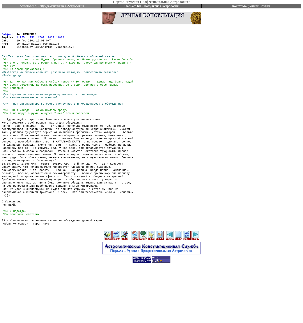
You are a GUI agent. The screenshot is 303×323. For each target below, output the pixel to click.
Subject (7, 35)
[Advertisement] (151, 313)
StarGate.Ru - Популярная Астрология (151, 6)
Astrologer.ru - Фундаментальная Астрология (52, 6)
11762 (40, 39)
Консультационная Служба (251, 6)
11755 (20, 39)
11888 (60, 39)
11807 (50, 39)
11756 (30, 39)
